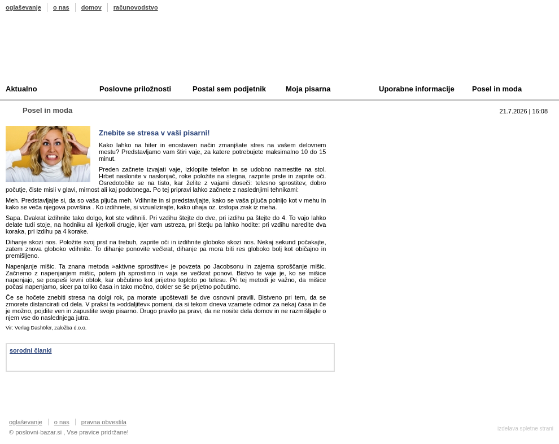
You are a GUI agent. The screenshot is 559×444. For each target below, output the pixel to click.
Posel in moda (497, 89)
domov (91, 7)
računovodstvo (135, 7)
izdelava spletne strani (525, 428)
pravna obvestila (103, 422)
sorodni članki (31, 350)
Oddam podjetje (393, 179)
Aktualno (21, 89)
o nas (61, 7)
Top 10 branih (389, 127)
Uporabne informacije (417, 89)
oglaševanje (23, 7)
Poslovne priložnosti (135, 89)
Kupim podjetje (391, 162)
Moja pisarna (308, 89)
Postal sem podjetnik (229, 89)
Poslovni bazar (72, 52)
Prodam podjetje (394, 144)
